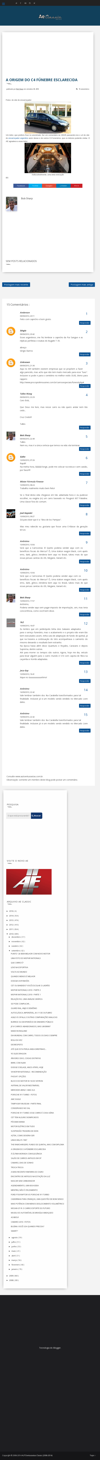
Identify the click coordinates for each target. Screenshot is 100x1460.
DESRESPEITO (17, 1044)
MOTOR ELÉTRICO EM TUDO (23, 1126)
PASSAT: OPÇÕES (18, 1076)
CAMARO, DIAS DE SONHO (22, 1162)
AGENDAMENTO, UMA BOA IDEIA (25, 1185)
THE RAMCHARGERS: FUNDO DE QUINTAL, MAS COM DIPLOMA (37, 1144)
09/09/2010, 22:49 (27, 439)
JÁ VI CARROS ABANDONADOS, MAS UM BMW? (31, 1026)
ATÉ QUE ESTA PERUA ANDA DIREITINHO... (28, 1049)
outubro (15, 946)
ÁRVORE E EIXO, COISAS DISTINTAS (26, 1058)
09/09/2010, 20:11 (27, 316)
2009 (11, 1275)
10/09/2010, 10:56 (27, 544)
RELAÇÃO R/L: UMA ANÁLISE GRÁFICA (26, 999)
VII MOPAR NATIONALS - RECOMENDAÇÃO (29, 1071)
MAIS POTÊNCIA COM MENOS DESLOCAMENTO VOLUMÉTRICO (37, 1203)
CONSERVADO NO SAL (20, 1108)
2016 (11, 911)
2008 (11, 1280)
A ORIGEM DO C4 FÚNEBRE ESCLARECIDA (28, 1149)
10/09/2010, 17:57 (27, 601)
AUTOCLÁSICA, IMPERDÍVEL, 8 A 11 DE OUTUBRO (31, 1012)
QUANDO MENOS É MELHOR (23, 976)
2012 (11, 924)
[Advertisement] (48, 57)
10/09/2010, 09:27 (27, 516)
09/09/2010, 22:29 (27, 397)
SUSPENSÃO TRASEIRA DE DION (24, 1131)
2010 (11, 934)
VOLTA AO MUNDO (19, 972)
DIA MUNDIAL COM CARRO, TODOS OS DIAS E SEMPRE (34, 1035)
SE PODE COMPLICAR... (20, 1003)
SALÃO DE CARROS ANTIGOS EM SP (26, 1158)
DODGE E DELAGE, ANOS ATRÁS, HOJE (27, 1067)
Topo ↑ (93, 1455)
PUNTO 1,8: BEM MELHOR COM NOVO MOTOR (30, 953)
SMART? (14, 1231)
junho (14, 1246)
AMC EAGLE (16, 1099)
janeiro (14, 1269)
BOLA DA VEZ (16, 1040)
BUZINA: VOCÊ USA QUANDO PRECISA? (27, 1226)
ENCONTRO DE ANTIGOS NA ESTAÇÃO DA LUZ (30, 1176)
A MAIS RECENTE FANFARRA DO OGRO (27, 1172)
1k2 (22, 622)
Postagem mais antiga (82, 284)
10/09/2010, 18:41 (27, 674)
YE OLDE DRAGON (18, 1053)
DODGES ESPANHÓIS (20, 981)
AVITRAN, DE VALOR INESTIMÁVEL (25, 1085)
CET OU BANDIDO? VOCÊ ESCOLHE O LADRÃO (30, 985)
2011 (11, 929)
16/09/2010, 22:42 (27, 692)
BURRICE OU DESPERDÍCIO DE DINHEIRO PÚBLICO (32, 1022)
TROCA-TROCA (17, 1167)
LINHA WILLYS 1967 (19, 1140)
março (14, 1260)
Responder (84, 323)
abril (13, 1255)
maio (13, 1251)
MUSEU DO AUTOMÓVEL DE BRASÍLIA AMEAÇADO (32, 1212)
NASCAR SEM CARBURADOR (23, 1181)
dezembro (16, 937)
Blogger (57, 1347)
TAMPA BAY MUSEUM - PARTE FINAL (26, 1103)
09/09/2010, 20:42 (27, 334)
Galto (22, 456)
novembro (16, 941)
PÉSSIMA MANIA (18, 1121)
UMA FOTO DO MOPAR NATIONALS (26, 958)
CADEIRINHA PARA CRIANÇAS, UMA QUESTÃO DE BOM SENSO (37, 1199)
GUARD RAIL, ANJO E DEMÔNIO (24, 1008)
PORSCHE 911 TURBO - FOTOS (24, 1094)
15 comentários (84, 89)
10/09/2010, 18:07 (27, 625)
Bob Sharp (19, 89)
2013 (11, 920)
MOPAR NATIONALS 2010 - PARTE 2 (26, 990)
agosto (14, 1237)
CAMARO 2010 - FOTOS (21, 1222)
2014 (11, 915)
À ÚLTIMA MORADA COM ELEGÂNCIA (26, 1153)
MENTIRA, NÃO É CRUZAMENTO (24, 1190)
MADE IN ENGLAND (19, 1031)
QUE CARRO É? (17, 962)
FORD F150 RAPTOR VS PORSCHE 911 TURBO (30, 1194)
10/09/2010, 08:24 (27, 485)
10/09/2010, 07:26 (27, 460)
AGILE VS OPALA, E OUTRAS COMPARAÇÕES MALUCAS (34, 1017)
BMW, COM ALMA (18, 1062)
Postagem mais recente (16, 284)
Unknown (25, 362)
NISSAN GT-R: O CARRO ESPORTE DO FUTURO (30, 1208)
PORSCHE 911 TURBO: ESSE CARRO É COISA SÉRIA (32, 1112)
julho (13, 1242)
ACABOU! (15, 1217)
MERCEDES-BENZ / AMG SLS (23, 1090)
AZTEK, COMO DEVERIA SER (22, 1135)
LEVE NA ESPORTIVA (19, 967)
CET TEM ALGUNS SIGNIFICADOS (25, 1117)
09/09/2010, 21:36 (27, 365)
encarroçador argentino (18, 138)
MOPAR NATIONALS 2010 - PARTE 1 (26, 994)
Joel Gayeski (26, 513)
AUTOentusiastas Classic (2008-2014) (37, 1455)
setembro (15, 950)
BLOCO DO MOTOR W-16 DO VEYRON (27, 1081)
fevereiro (15, 1264)
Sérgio (23, 330)
